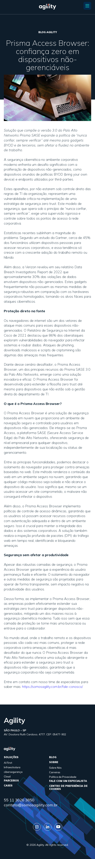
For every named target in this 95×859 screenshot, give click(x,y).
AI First (8, 762)
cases (8, 785)
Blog (52, 757)
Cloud (7, 776)
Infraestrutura (12, 767)
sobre (53, 762)
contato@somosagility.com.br (31, 805)
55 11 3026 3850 (19, 800)
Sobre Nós (55, 767)
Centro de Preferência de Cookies (68, 787)
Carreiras (54, 772)
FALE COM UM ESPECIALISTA (68, 780)
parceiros (11, 780)
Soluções (11, 757)
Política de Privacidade (62, 776)
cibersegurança (13, 771)
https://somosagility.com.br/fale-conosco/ (52, 686)
